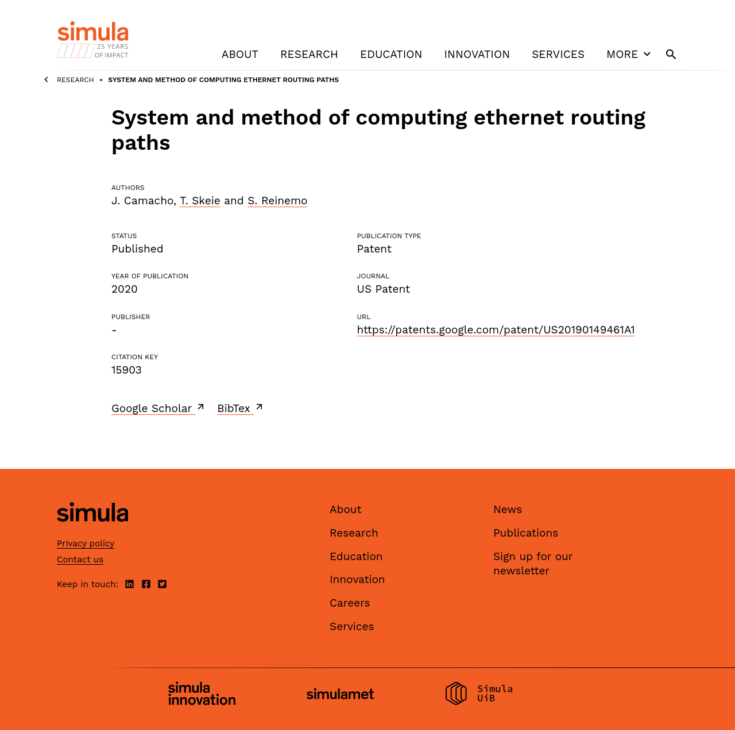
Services (558, 54)
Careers (350, 602)
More (629, 54)
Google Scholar (158, 408)
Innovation (477, 54)
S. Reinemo (277, 200)
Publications (525, 532)
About (240, 54)
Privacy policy (85, 543)
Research (309, 54)
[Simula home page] (92, 531)
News (507, 509)
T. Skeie (200, 200)
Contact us (80, 559)
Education (391, 54)
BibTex (241, 408)
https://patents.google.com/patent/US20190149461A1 (496, 329)
